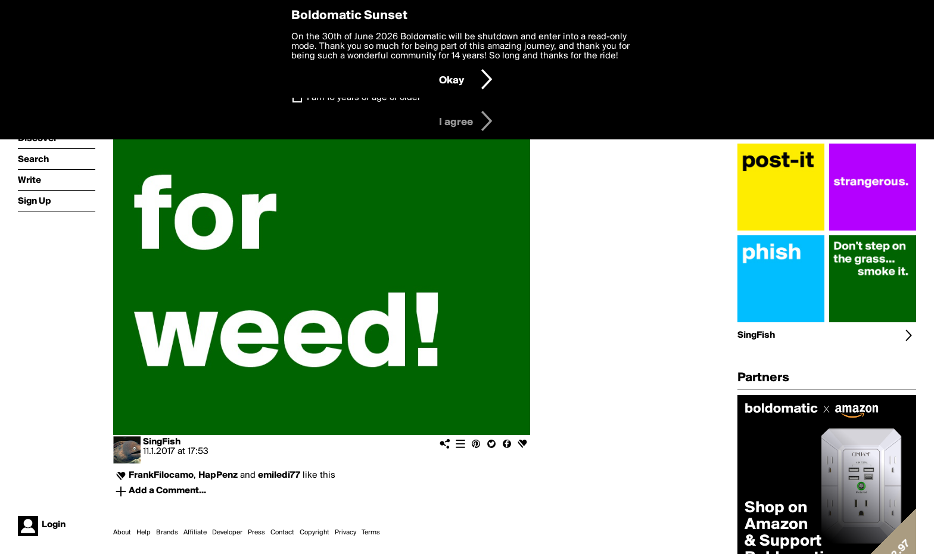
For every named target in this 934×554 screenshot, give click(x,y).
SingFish (161, 442)
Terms (371, 532)
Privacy (345, 532)
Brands (167, 532)
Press (256, 532)
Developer (227, 532)
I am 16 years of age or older (364, 97)
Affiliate (195, 532)
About (122, 532)
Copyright (314, 532)
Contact (282, 532)
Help (143, 532)
